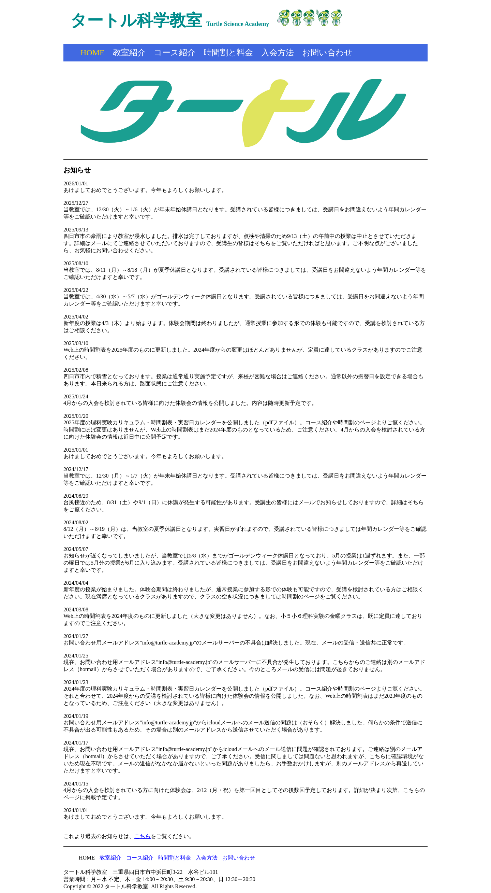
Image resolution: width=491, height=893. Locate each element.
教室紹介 (129, 52)
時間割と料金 (228, 52)
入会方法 (277, 52)
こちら (142, 836)
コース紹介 (174, 52)
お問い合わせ (327, 52)
